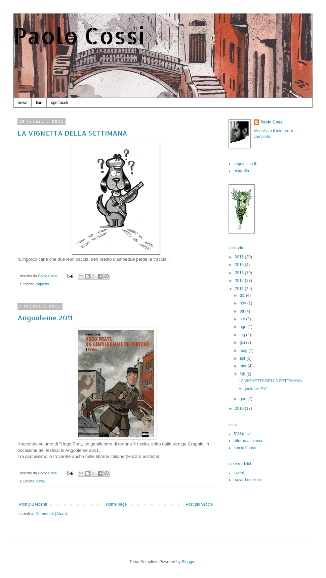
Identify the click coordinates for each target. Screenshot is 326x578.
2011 (240, 288)
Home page (116, 504)
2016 (240, 257)
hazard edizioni (247, 479)
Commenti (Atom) (51, 513)
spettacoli (59, 102)
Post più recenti (33, 504)
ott (242, 311)
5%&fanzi (242, 434)
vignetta (42, 284)
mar (244, 366)
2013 (240, 272)
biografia (241, 171)
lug (243, 334)
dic (243, 295)
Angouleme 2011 (45, 317)
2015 (240, 264)
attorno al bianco (248, 440)
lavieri (239, 473)
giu (243, 342)
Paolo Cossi (79, 35)
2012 (240, 280)
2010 (240, 408)
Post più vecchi (199, 504)
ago (243, 326)
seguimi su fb (245, 163)
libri (39, 102)
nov (243, 303)
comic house (245, 447)
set (243, 319)
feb (243, 374)
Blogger (189, 561)
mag (244, 350)
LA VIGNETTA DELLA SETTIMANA (72, 133)
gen (243, 398)
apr (243, 358)
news (22, 102)
